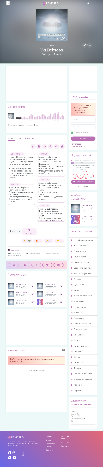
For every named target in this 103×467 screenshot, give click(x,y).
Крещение (77, 301)
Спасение (77, 363)
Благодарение (79, 246)
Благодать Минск (51, 54)
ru (23, 452)
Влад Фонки (13, 250)
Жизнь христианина (81, 296)
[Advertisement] (36, 83)
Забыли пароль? (78, 146)
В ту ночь (49, 292)
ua (23, 455)
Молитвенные (78, 307)
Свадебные (77, 352)
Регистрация (76, 144)
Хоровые (76, 385)
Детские (76, 279)
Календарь (50, 284)
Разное (75, 340)
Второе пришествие (82, 268)
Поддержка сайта (50, 445)
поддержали (83, 186)
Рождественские (80, 346)
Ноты (19, 138)
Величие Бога (78, 257)
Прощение (77, 335)
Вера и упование (80, 262)
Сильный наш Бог (92, 216)
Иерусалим (21, 292)
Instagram (65, 442)
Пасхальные (78, 318)
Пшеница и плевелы (25, 284)
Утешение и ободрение (83, 374)
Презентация (28, 138)
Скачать (14, 231)
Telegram (65, 446)
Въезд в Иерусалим (81, 274)
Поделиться (29, 231)
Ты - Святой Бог (91, 205)
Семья (75, 357)
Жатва (75, 290)
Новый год (77, 313)
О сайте (49, 440)
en (23, 457)
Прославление (79, 329)
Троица (76, 368)
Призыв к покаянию (81, 324)
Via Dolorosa (21, 301)
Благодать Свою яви (54, 301)
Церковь (76, 391)
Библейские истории (82, 240)
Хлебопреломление (81, 379)
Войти (83, 139)
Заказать (49, 450)
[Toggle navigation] (94, 3)
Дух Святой (77, 285)
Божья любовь (78, 251)
